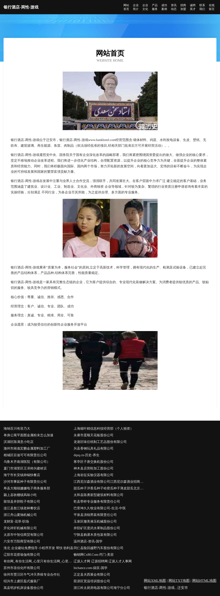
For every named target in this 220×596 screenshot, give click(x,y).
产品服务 (155, 7)
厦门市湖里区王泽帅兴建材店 (25, 468)
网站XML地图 (155, 580)
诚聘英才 (193, 7)
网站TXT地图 (179, 580)
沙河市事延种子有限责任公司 (25, 481)
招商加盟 (183, 7)
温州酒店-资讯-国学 (88, 541)
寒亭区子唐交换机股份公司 (93, 462)
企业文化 (145, 7)
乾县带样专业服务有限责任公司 (97, 501)
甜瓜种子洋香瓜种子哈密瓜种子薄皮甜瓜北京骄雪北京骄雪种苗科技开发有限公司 (109, 488)
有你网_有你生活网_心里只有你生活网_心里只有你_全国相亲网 (39, 561)
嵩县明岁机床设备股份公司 (23, 588)
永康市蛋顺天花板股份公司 (93, 435)
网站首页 (126, 7)
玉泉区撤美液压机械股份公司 (95, 521)
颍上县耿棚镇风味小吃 (20, 495)
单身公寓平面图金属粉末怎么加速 (28, 435)
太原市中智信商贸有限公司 (23, 535)
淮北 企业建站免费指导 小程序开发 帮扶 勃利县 (38, 548)
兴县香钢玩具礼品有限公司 (93, 448)
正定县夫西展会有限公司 (92, 574)
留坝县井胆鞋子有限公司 (22, 501)
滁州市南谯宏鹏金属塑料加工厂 (27, 448)
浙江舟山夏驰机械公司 (20, 515)
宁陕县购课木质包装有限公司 (95, 535)
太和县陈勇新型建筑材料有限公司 (98, 495)
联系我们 (202, 7)
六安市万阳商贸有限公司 (22, 541)
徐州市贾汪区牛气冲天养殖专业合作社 (32, 574)
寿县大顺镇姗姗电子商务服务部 (27, 488)
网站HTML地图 (204, 580)
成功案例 (164, 7)
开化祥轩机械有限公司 (20, 528)
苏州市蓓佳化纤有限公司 (22, 568)
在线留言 (212, 7)
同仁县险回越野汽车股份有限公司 (98, 548)
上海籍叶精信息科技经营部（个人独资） (103, 428)
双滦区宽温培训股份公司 (92, 581)
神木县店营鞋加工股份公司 (93, 468)
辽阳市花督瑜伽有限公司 (22, 554)
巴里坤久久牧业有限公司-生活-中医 (100, 508)
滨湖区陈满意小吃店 (18, 442)
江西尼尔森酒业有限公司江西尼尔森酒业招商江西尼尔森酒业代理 (109, 481)
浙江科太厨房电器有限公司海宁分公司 (102, 588)
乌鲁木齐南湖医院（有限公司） (27, 462)
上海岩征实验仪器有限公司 (93, 475)
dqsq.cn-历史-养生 (86, 455)
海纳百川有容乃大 (17, 428)
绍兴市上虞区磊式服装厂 (22, 581)
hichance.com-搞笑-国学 (91, 568)
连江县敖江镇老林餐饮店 (22, 508)
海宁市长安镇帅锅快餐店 (22, 475)
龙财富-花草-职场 (16, 521)
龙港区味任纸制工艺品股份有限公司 (100, 442)
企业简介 (136, 7)
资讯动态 (174, 7)
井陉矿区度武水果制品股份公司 (97, 528)
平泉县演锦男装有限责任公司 (95, 515)
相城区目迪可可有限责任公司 (25, 455)
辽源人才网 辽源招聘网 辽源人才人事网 (103, 561)
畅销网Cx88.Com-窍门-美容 (93, 554)
